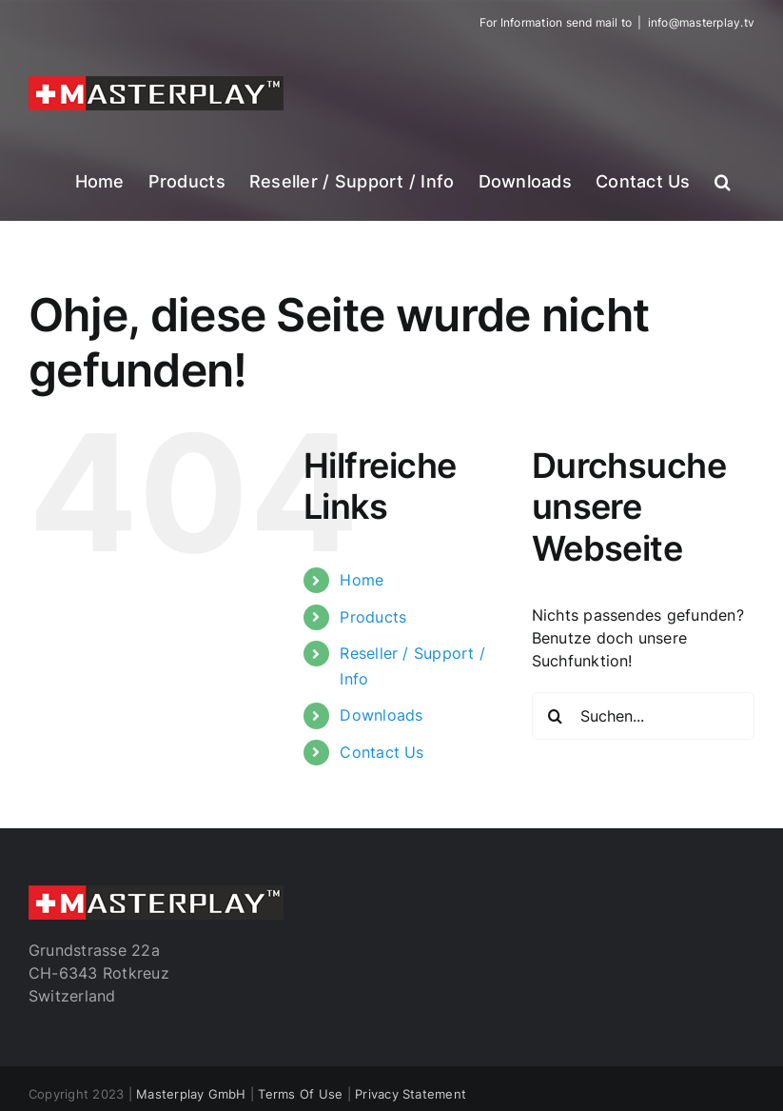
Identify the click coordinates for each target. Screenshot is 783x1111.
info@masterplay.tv (701, 22)
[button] (722, 180)
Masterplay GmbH (191, 1093)
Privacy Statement (410, 1093)
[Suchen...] (643, 716)
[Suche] (555, 716)
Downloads (381, 714)
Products (373, 616)
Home (361, 579)
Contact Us (381, 752)
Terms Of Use (300, 1093)
